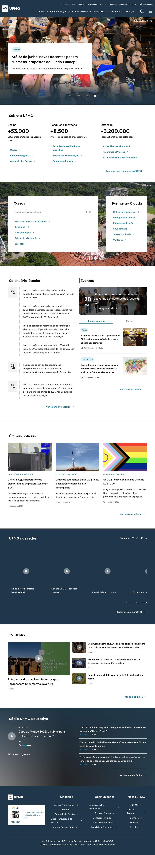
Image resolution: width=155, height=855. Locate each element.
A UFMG (134, 805)
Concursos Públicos (102, 818)
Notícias (134, 822)
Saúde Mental (122, 228)
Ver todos (132, 4)
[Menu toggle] (150, 11)
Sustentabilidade (124, 234)
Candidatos (82, 4)
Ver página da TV (135, 696)
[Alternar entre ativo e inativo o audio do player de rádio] (20, 745)
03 (78, 95)
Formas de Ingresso (60, 11)
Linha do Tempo (131, 811)
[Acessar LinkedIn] (146, 538)
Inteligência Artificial (126, 217)
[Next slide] (144, 602)
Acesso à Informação (64, 805)
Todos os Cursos (103, 813)
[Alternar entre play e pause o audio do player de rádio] (12, 736)
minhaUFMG (81, 11)
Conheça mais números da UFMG (126, 171)
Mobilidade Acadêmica (102, 827)
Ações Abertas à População (97, 807)
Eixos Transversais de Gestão (61, 821)
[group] (26, 571)
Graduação (22, 227)
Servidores (103, 4)
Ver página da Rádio (133, 775)
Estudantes (92, 4)
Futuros (130, 321)
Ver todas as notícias (133, 514)
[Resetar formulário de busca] (89, 212)
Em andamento (96, 321)
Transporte (98, 11)
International (146, 4)
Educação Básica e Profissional (33, 221)
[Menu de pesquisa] (142, 11)
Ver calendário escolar (60, 406)
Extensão (21, 243)
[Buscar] (86, 212)
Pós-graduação (25, 232)
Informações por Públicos (64, 827)
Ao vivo (23, 727)
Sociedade (113, 4)
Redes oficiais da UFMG (131, 612)
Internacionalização (125, 223)
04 (87, 95)
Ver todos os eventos (133, 389)
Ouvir (83, 734)
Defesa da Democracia (126, 212)
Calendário (115, 11)
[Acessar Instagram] (133, 538)
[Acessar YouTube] (141, 538)
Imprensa (123, 4)
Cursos (41, 11)
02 (70, 95)
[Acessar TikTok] (137, 538)
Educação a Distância (28, 238)
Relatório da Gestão (65, 814)
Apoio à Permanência (102, 822)
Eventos (134, 827)
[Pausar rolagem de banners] (95, 96)
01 (61, 95)
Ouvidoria (64, 809)
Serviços (130, 11)
